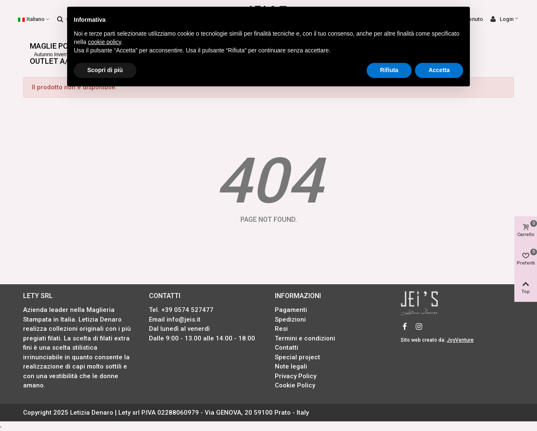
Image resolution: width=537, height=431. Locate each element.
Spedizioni (290, 319)
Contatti (286, 347)
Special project (297, 357)
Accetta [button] (439, 70)
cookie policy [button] (104, 42)
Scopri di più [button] (105, 70)
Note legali (291, 366)
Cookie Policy (295, 385)
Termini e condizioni (305, 338)
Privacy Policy (295, 376)
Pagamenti (291, 310)
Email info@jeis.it (175, 319)
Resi (281, 328)
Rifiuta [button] (389, 70)
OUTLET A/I (51, 59)
